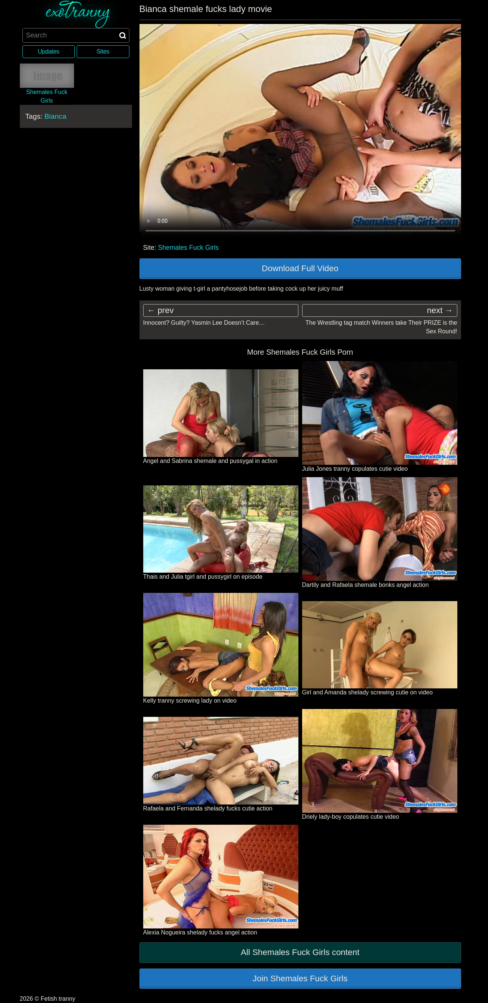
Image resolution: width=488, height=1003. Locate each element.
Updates (48, 51)
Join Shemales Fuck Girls (300, 978)
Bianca (55, 116)
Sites (102, 51)
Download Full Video (300, 268)
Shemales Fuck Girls (188, 247)
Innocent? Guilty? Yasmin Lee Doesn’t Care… (204, 322)
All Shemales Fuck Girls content (300, 952)
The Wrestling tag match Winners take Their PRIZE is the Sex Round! (381, 326)
